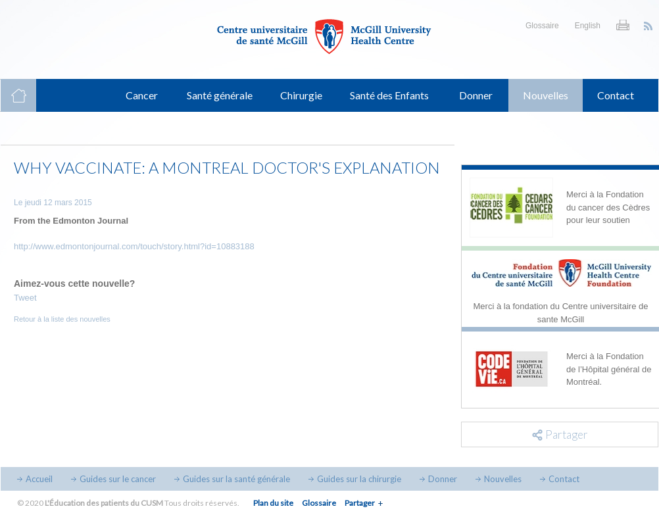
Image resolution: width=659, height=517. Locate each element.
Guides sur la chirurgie (359, 479)
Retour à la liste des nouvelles (62, 319)
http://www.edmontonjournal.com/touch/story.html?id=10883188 (134, 246)
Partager (360, 503)
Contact (615, 95)
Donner (476, 95)
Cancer (142, 95)
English (587, 25)
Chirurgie (301, 95)
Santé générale (220, 95)
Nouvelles (545, 95)
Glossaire (542, 25)
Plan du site (273, 503)
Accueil (39, 479)
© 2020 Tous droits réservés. (128, 503)
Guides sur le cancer (118, 479)
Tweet (25, 298)
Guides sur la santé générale (236, 479)
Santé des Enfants (389, 95)
